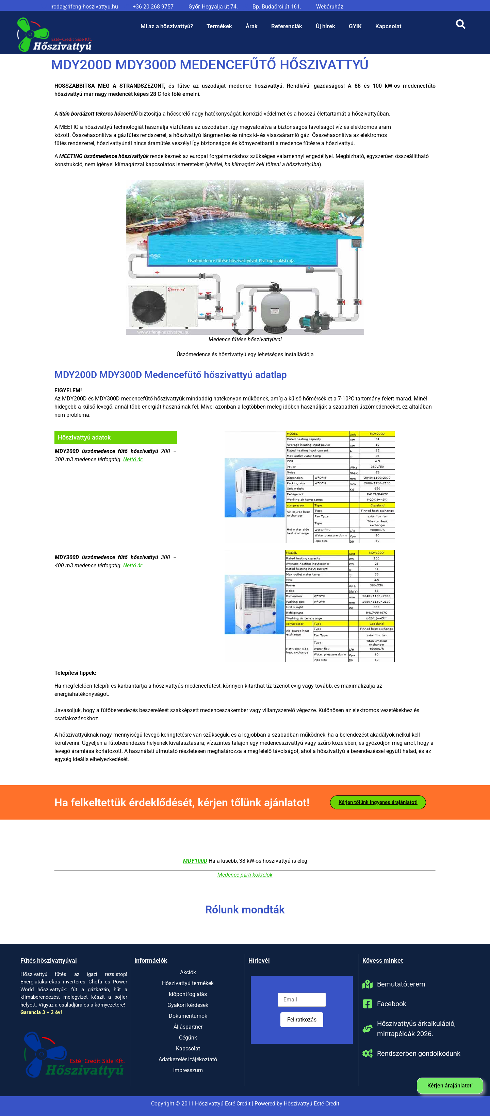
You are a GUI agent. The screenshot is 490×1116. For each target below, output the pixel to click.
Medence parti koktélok (245, 875)
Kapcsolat (388, 26)
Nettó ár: (133, 459)
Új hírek (325, 26)
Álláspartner (188, 1027)
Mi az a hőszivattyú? (167, 26)
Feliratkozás (301, 1019)
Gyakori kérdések (187, 1005)
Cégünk (188, 1037)
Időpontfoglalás (188, 994)
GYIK (355, 26)
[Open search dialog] (461, 26)
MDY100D (195, 861)
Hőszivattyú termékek (188, 983)
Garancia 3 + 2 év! (41, 1012)
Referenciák (286, 26)
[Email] (302, 1000)
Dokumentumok (188, 1016)
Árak (252, 26)
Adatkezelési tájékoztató (188, 1059)
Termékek (219, 26)
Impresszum (188, 1070)
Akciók (188, 972)
